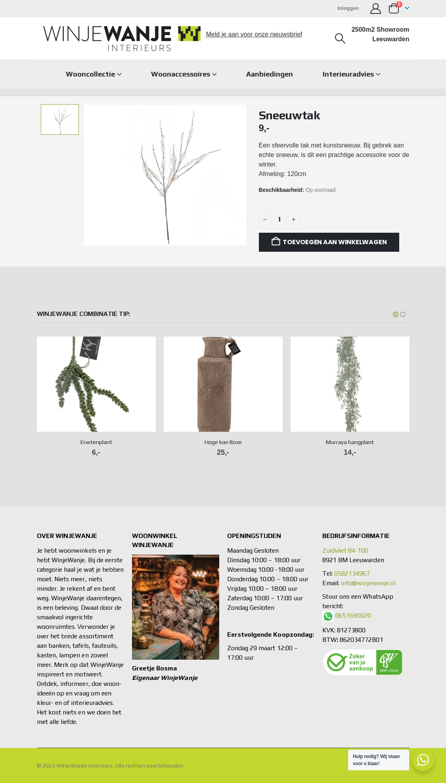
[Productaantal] (279, 219)
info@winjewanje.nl (368, 583)
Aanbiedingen (269, 74)
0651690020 (353, 615)
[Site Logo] (122, 38)
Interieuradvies (348, 74)
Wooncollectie (90, 74)
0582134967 (352, 573)
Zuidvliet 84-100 (345, 550)
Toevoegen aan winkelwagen (335, 242)
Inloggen (348, 8)
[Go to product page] (96, 384)
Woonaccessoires (180, 74)
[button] (340, 38)
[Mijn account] (375, 8)
